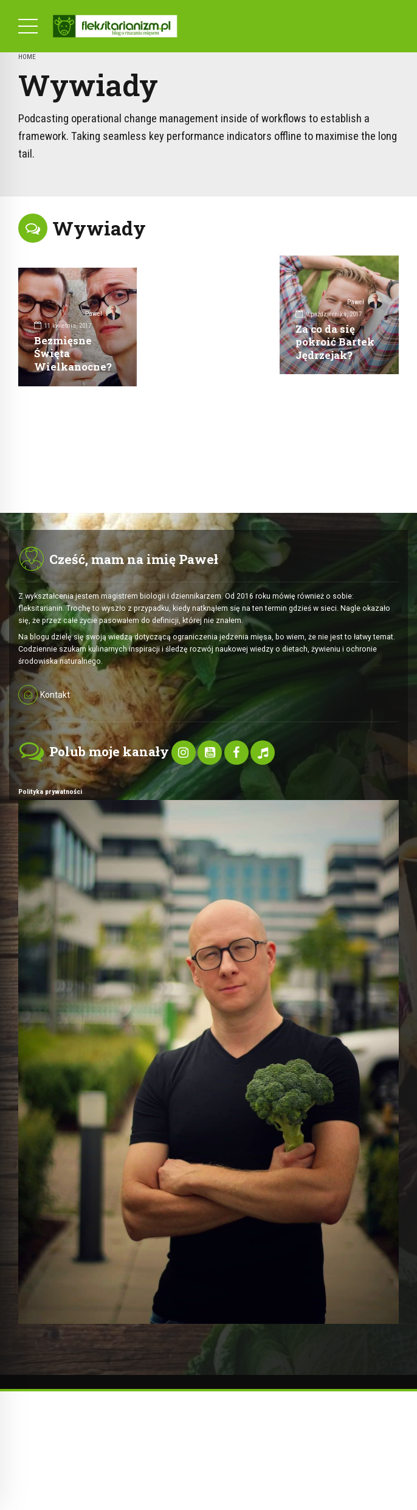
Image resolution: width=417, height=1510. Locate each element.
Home (27, 56)
